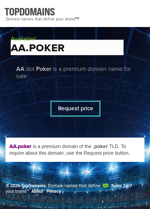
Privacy (54, 191)
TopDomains (33, 185)
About (37, 191)
